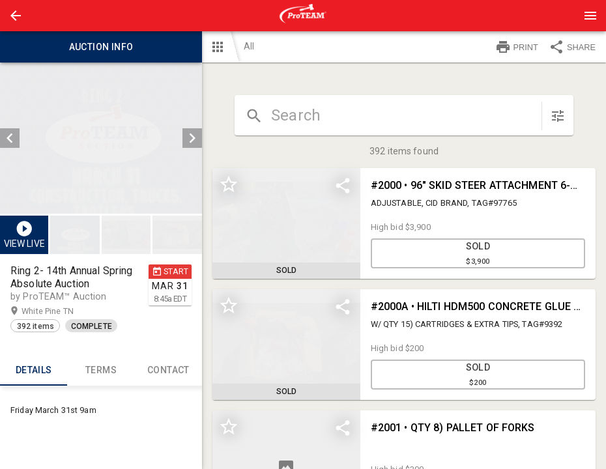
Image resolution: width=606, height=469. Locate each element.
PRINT (516, 47)
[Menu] (590, 15)
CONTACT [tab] (168, 370)
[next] (192, 138)
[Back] (15, 15)
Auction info (101, 47)
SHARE (572, 47)
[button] (15, 15)
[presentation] (303, 15)
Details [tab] (33, 370)
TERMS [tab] (100, 370)
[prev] (10, 138)
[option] (101, 138)
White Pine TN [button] (60, 311)
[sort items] (558, 116)
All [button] (249, 46)
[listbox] (101, 138)
